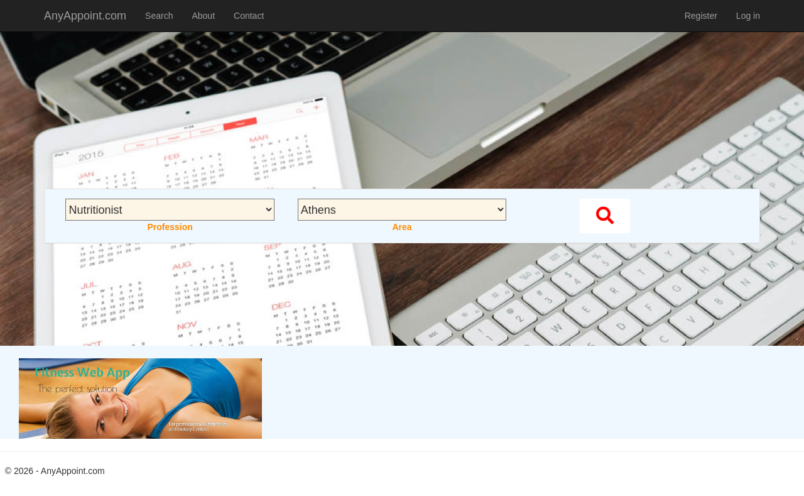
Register (701, 16)
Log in (748, 16)
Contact (249, 16)
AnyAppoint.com (85, 15)
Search (159, 16)
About (203, 16)
